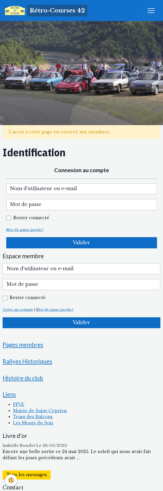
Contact (13, 487)
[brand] (46, 10)
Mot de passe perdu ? (25, 230)
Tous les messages (27, 474)
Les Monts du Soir (33, 423)
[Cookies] (11, 480)
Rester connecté (31, 217)
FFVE (18, 404)
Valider (81, 243)
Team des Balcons (33, 416)
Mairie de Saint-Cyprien (40, 410)
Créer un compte (18, 310)
